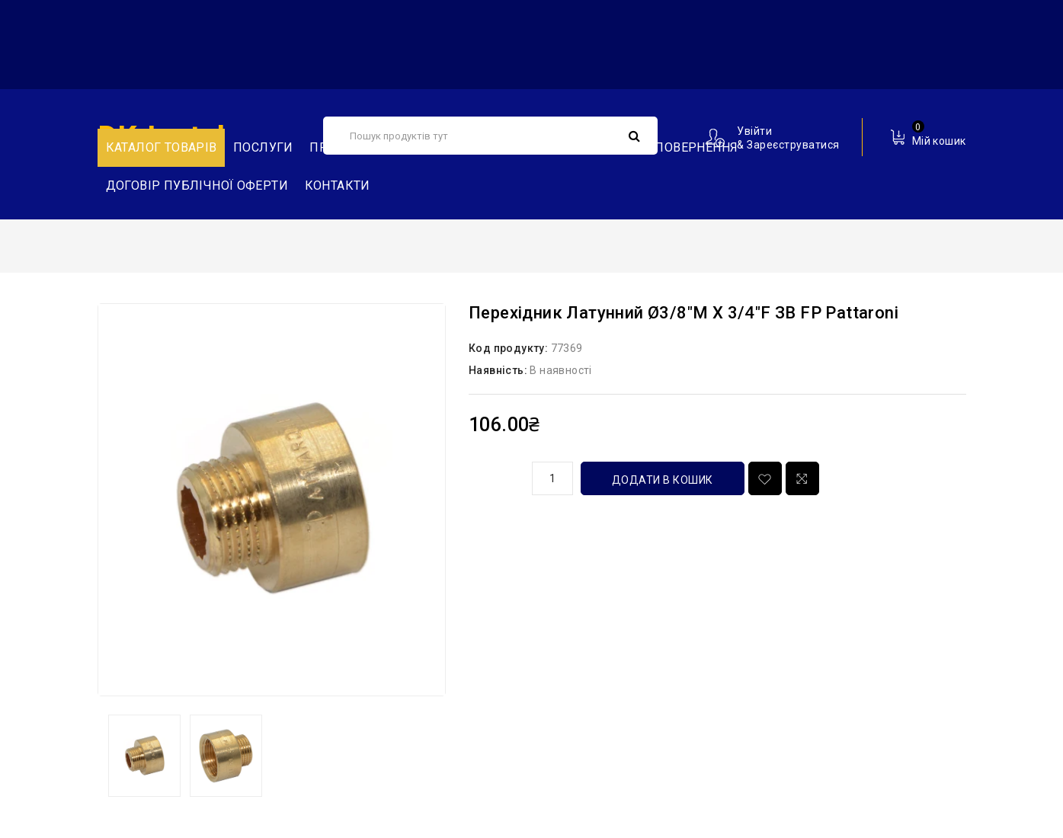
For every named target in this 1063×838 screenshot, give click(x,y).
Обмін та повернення (665, 147)
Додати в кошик (662, 480)
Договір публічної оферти (197, 185)
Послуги (263, 147)
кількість (494, 476)
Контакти (337, 185)
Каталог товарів (161, 147)
